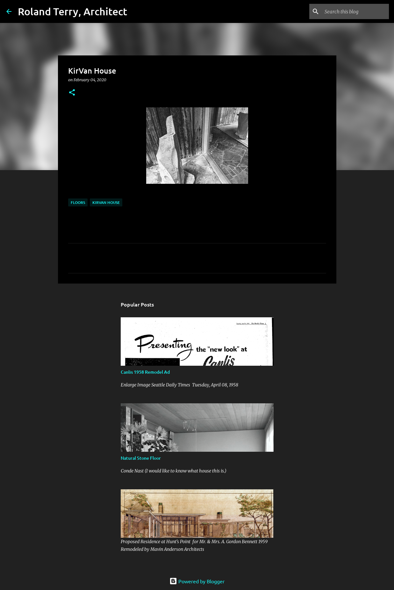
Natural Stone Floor (141, 458)
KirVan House (106, 202)
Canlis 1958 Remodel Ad (145, 372)
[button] (72, 93)
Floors (78, 202)
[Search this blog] (355, 11)
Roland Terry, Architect (72, 11)
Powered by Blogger (197, 581)
